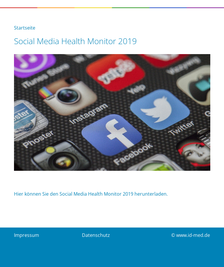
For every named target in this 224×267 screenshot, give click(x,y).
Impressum (26, 235)
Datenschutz (96, 235)
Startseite (24, 28)
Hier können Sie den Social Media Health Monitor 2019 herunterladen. (91, 194)
